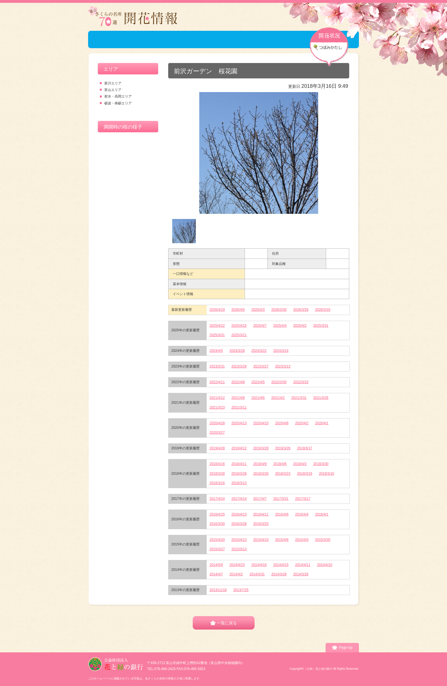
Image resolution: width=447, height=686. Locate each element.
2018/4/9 (260, 464)
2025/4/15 (239, 326)
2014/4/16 (259, 565)
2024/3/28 (237, 351)
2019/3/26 (282, 448)
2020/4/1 (321, 423)
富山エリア (112, 90)
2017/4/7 (260, 499)
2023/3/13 (282, 366)
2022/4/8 (238, 382)
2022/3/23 (300, 382)
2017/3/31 (280, 499)
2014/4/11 (302, 565)
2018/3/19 (304, 474)
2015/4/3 (301, 540)
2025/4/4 (280, 326)
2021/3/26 (320, 398)
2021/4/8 (238, 398)
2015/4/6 (281, 540)
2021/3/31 (298, 398)
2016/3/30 (217, 524)
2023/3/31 (217, 366)
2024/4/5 (216, 351)
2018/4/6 (280, 464)
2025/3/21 (239, 335)
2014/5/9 (216, 565)
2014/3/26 (300, 574)
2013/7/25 (240, 590)
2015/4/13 (239, 540)
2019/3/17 (304, 448)
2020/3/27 (217, 433)
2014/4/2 (236, 574)
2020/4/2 (301, 423)
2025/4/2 (300, 326)
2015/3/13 (239, 549)
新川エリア (112, 83)
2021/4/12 (217, 398)
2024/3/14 (280, 351)
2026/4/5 (238, 310)
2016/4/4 (301, 514)
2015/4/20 (217, 540)
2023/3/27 (260, 366)
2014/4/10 (324, 565)
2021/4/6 (258, 398)
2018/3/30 (320, 464)
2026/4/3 (258, 310)
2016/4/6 (281, 514)
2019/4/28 (217, 448)
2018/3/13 (239, 483)
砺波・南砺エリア (118, 103)
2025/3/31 (320, 326)
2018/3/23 (282, 474)
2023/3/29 (239, 366)
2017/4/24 (217, 499)
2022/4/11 (217, 382)
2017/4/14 (239, 499)
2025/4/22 (217, 326)
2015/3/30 (322, 540)
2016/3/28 (239, 524)
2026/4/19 (217, 310)
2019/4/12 (239, 448)
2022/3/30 (279, 382)
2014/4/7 (216, 574)
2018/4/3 (300, 464)
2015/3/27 (217, 549)
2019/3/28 (260, 448)
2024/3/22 (259, 351)
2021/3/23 (217, 407)
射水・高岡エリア (118, 96)
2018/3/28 (217, 474)
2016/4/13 (239, 514)
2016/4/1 (321, 514)
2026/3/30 (279, 310)
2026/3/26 (300, 310)
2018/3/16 (326, 474)
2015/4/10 (260, 540)
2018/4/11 (239, 464)
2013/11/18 (218, 590)
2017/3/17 (302, 499)
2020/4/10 (260, 423)
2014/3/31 (257, 574)
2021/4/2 (278, 398)
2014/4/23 (237, 565)
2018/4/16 (217, 464)
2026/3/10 (322, 310)
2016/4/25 (217, 514)
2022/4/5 (258, 382)
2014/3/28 (279, 574)
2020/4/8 (281, 423)
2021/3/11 (239, 407)
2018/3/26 (260, 474)
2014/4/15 (280, 565)
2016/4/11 (260, 514)
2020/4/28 (217, 423)
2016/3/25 (260, 524)
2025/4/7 (260, 326)
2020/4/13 (239, 423)
